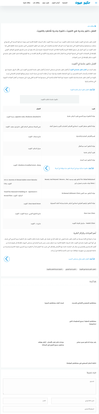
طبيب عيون (45, 3)
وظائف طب (36, 3)
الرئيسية (64, 3)
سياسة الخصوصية (56, 402)
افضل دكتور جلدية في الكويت (87, 269)
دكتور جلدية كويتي (71, 269)
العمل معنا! (45, 402)
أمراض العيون (56, 3)
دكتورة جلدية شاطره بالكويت (54, 269)
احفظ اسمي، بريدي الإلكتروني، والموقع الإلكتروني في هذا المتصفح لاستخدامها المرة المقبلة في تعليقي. (63, 379)
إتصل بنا (66, 402)
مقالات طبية (26, 3)
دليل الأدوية (35, 402)
